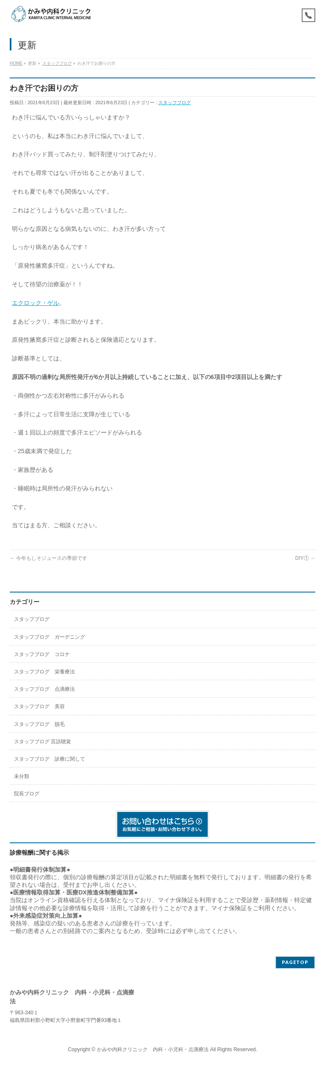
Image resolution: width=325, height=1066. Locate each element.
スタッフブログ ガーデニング (49, 637)
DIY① (305, 558)
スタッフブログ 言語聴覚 (42, 742)
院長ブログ (26, 794)
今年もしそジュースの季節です (48, 558)
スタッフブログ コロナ (42, 654)
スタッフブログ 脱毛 (39, 724)
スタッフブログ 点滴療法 (44, 689)
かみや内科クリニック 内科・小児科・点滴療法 (153, 1049)
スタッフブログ (174, 102)
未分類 (21, 776)
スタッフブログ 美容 (39, 706)
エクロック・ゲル (35, 302)
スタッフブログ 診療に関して (49, 759)
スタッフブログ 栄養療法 (44, 672)
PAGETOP (295, 962)
